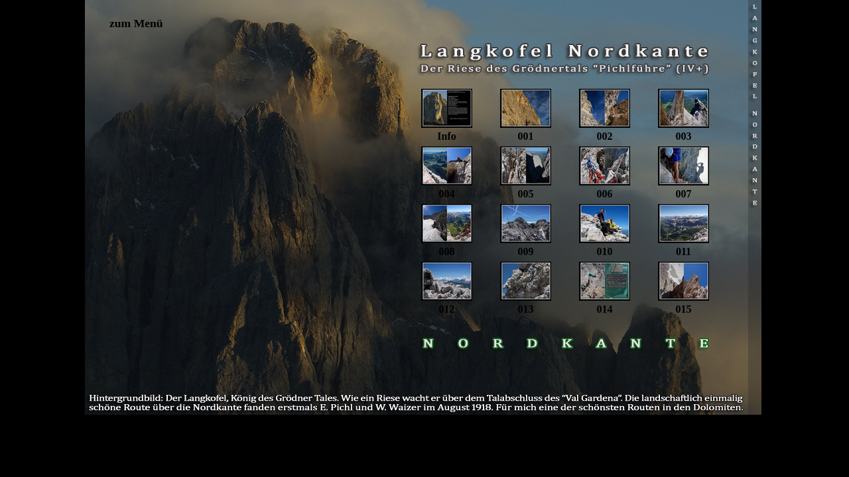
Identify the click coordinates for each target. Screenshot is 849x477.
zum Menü (136, 23)
